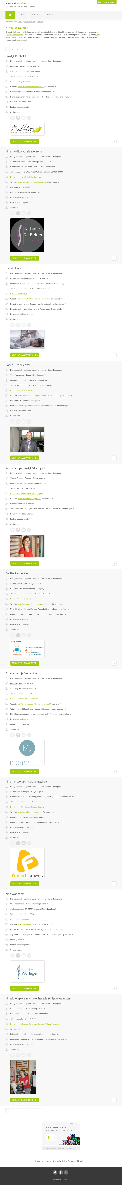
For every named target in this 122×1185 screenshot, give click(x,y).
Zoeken (35, 14)
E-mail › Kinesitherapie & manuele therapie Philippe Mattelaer (34, 1024)
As (20, 683)
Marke (28, 1009)
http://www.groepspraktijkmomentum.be (33, 704)
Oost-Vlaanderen (17, 375)
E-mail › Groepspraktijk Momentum (24, 699)
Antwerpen (14, 162)
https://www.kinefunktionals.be (30, 812)
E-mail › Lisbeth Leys (18, 294)
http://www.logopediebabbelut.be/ (31, 87)
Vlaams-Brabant (16, 478)
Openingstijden (17, 940)
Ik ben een (106, 2)
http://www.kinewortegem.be (29, 924)
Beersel (28, 478)
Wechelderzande (27, 278)
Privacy (66, 1179)
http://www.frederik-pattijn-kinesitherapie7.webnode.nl (39, 395)
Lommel (22, 66)
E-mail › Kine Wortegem (19, 919)
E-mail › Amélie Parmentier (21, 599)
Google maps (32, 66)
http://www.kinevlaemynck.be (29, 499)
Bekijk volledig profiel (25, 141)
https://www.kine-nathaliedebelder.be (32, 182)
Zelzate (29, 375)
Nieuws (21, 14)
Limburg (13, 66)
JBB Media (58, 1179)
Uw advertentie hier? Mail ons (61, 1148)
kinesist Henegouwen (14, 35)
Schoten (24, 583)
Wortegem (30, 904)
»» (38, 49)
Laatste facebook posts (20, 107)
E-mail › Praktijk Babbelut (20, 81)
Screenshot (51, 87)
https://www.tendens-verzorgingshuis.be (33, 299)
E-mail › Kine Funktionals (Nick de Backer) (27, 807)
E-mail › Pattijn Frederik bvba (21, 390)
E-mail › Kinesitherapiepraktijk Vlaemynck (26, 494)
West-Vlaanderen (17, 1009)
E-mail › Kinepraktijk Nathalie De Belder (26, 177)
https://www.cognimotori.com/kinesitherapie (35, 604)
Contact (49, 14)
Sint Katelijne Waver (29, 162)
